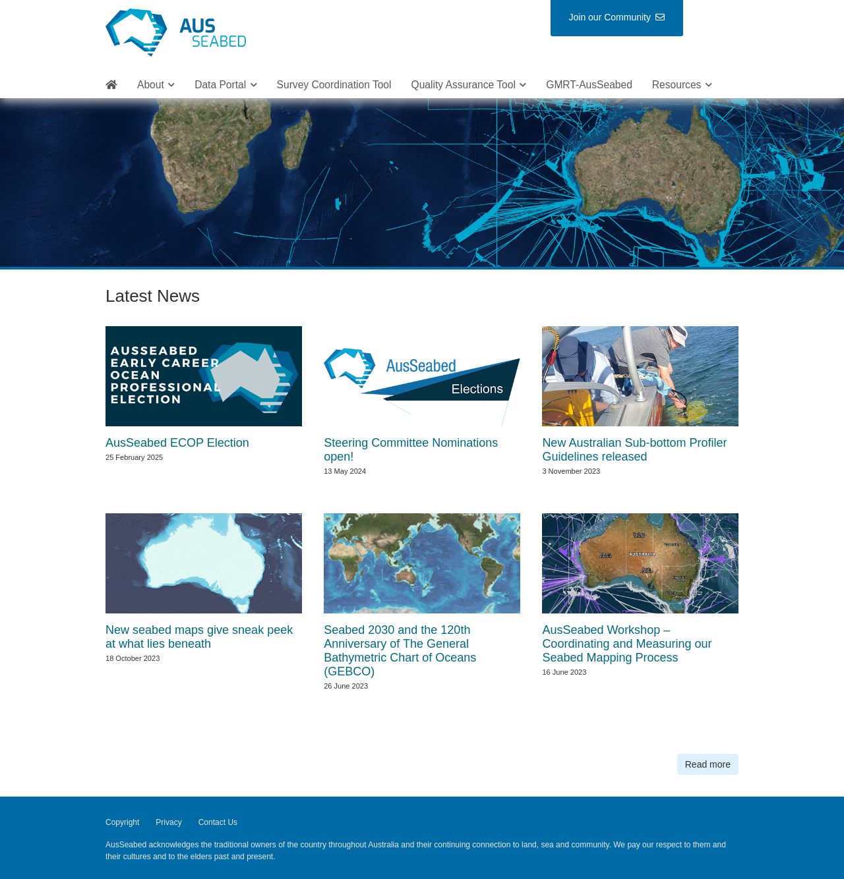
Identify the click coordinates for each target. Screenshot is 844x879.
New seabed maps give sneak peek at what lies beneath (199, 636)
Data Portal (220, 84)
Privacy (168, 822)
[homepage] (111, 85)
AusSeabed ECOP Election (177, 442)
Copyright (122, 822)
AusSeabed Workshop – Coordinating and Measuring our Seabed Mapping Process (626, 643)
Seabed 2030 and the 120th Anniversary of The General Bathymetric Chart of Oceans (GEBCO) (400, 650)
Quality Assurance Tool (463, 84)
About (150, 84)
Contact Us (217, 822)
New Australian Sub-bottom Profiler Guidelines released (634, 449)
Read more (708, 764)
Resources (677, 84)
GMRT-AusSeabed (589, 84)
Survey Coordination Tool (334, 84)
